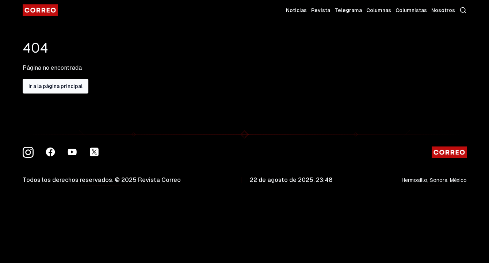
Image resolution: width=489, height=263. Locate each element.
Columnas (378, 10)
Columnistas (411, 10)
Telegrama (348, 10)
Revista (320, 10)
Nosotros (443, 10)
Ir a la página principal (55, 86)
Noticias (296, 10)
